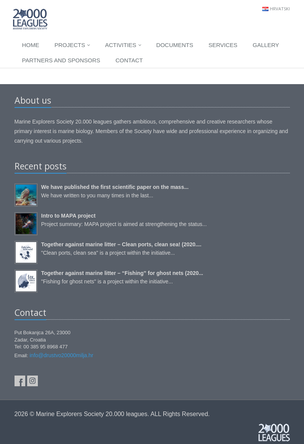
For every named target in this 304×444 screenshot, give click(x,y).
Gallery (266, 45)
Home (30, 45)
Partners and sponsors (61, 60)
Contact (129, 60)
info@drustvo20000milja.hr (61, 355)
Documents (174, 45)
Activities (123, 45)
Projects (72, 45)
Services (222, 45)
